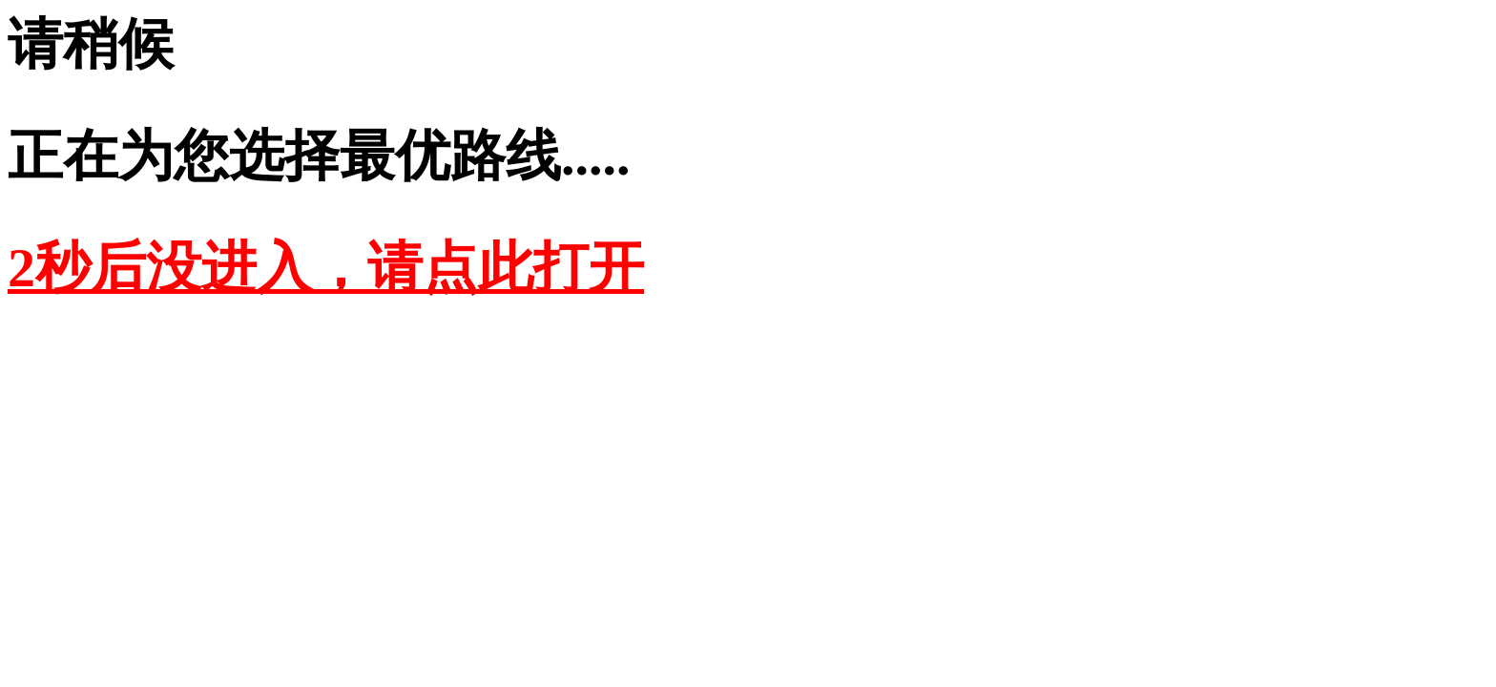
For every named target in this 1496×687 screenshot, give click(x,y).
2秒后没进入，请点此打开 (326, 268)
